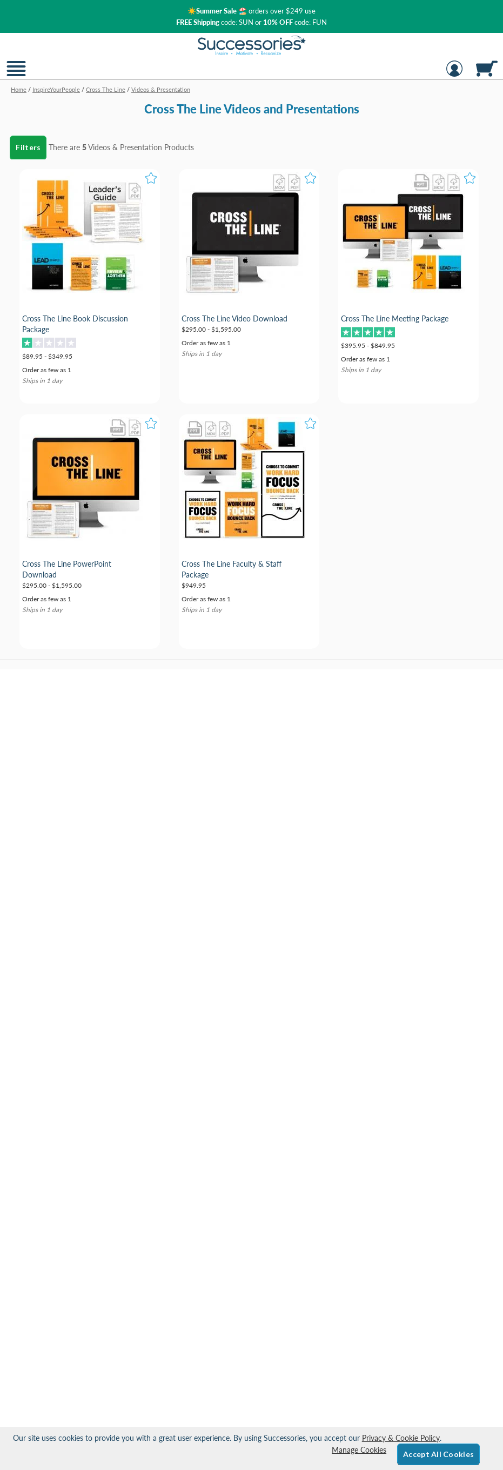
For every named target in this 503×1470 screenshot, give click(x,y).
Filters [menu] (28, 147)
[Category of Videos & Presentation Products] (251, 105)
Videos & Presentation (125, 147)
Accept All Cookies (438, 1454)
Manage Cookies (359, 1449)
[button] (16, 75)
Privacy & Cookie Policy (401, 1437)
